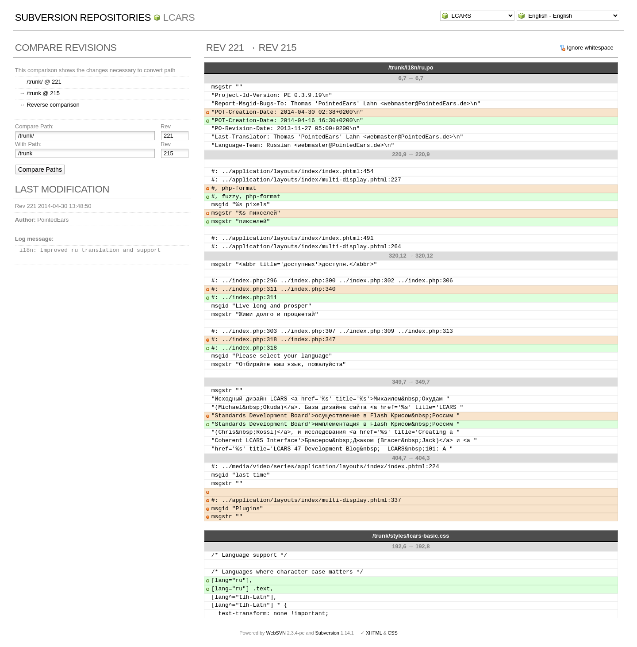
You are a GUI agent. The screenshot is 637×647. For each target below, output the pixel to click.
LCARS (179, 17)
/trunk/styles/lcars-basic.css (410, 535)
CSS (393, 632)
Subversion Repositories (83, 17)
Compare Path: (34, 126)
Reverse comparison (53, 104)
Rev (166, 126)
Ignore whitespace (590, 47)
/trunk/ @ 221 (44, 81)
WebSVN (275, 632)
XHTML (374, 632)
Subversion (327, 632)
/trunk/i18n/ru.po (411, 67)
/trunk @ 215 (43, 93)
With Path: (28, 144)
